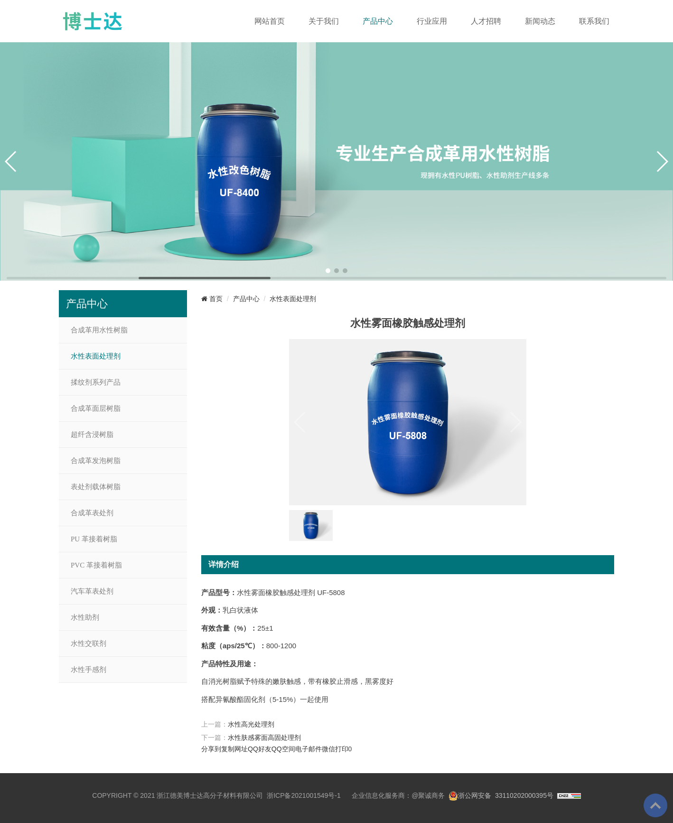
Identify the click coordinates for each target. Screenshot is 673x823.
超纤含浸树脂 (92, 434)
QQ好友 (259, 749)
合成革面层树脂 (96, 408)
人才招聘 (486, 21)
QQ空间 (283, 749)
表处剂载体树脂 (96, 487)
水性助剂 (85, 617)
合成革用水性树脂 (99, 330)
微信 (328, 749)
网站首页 (269, 21)
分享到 (211, 749)
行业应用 (432, 21)
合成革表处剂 (92, 513)
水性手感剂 (88, 669)
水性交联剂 (88, 643)
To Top (655, 805)
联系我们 (594, 21)
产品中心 (378, 21)
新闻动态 (540, 21)
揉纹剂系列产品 (96, 382)
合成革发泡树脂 (96, 460)
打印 (341, 749)
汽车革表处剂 (92, 591)
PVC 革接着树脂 (96, 565)
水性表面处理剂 (96, 356)
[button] (328, 270)
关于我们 (323, 21)
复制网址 (234, 749)
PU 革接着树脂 (94, 539)
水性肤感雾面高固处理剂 (264, 737)
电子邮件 (308, 749)
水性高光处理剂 (251, 724)
